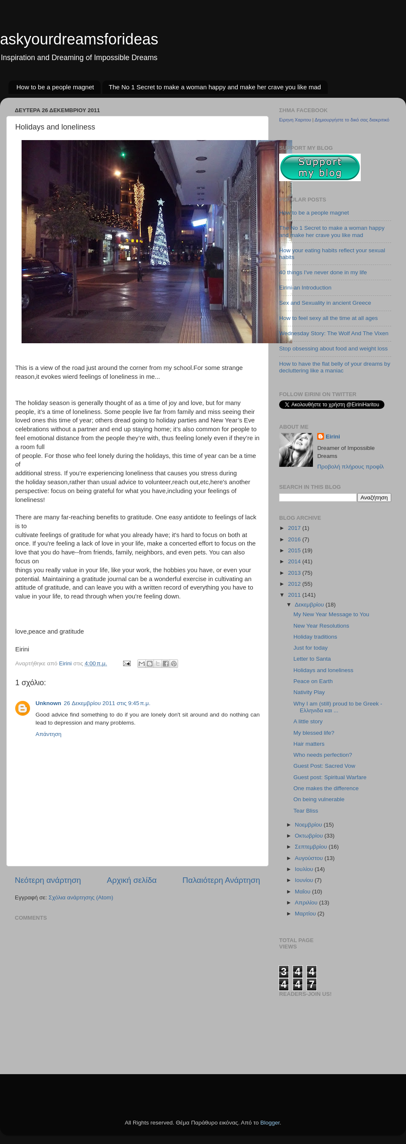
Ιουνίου (305, 880)
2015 (295, 550)
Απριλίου (307, 902)
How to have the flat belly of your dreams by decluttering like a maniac (334, 367)
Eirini (333, 436)
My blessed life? (314, 733)
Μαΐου (303, 891)
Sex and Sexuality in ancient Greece (325, 303)
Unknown (48, 703)
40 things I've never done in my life (323, 272)
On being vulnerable (319, 799)
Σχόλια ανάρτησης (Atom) (81, 897)
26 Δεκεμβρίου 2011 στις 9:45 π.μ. (107, 703)
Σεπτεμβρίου (312, 847)
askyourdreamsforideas (79, 39)
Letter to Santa (312, 659)
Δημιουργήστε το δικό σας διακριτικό (352, 119)
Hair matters (309, 744)
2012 (295, 584)
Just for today (311, 648)
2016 (295, 539)
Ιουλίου (305, 869)
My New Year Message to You (331, 614)
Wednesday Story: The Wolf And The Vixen (333, 333)
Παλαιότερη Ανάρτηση (221, 880)
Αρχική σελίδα (132, 880)
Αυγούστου (309, 858)
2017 (295, 528)
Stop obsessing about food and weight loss (333, 348)
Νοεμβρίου (309, 824)
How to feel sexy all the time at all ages (328, 318)
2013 (295, 573)
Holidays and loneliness (324, 670)
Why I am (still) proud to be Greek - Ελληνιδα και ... (338, 707)
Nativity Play (309, 692)
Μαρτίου (306, 913)
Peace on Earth (313, 681)
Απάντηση (48, 734)
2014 (295, 561)
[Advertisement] (64, 1091)
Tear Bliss (306, 811)
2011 (295, 595)
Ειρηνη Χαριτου (295, 119)
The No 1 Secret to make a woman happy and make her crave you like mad (215, 87)
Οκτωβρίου (309, 836)
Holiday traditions (315, 637)
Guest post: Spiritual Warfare (330, 777)
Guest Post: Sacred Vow (324, 766)
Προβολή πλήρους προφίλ (350, 466)
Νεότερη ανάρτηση (48, 880)
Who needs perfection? (323, 755)
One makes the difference (326, 788)
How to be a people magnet (55, 87)
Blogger (270, 1122)
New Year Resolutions (321, 626)
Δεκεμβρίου (310, 604)
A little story (308, 721)
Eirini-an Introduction (305, 287)
